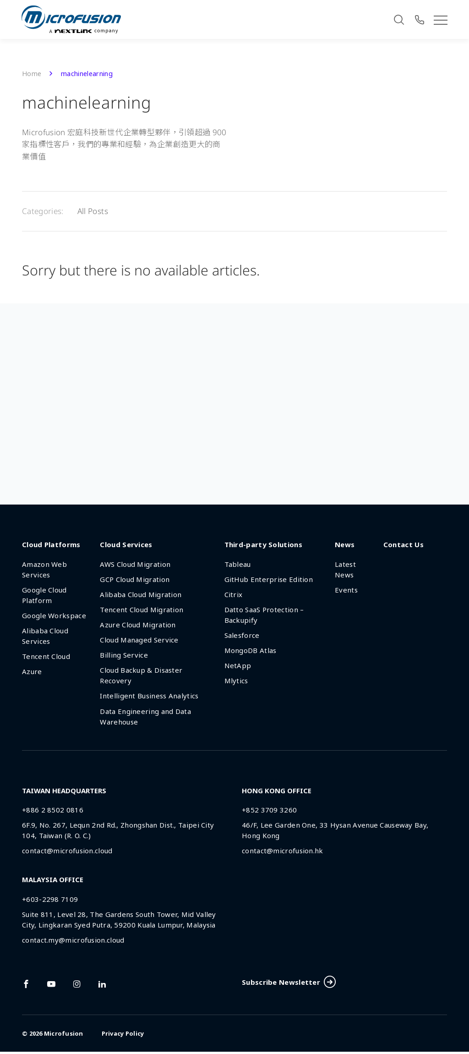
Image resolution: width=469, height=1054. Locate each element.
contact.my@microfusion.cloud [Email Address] (73, 940)
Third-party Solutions (263, 544)
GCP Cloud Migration (134, 579)
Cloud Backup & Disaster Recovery (141, 676)
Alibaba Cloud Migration (140, 594)
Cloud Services (126, 544)
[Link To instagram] (77, 984)
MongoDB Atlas (250, 650)
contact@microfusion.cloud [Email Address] (67, 851)
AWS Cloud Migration (135, 564)
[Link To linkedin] (102, 984)
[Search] (399, 20)
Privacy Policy (123, 1036)
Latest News (345, 570)
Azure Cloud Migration (137, 625)
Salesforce (242, 635)
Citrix (233, 594)
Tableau (237, 564)
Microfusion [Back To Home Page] (63, 1036)
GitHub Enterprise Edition (268, 579)
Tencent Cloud (46, 656)
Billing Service (124, 655)
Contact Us (403, 544)
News (344, 544)
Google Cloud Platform (44, 595)
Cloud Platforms (51, 544)
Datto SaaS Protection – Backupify (264, 615)
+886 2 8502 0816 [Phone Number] (52, 810)
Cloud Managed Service (139, 640)
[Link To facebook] (26, 984)
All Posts (92, 211)
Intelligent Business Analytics (149, 696)
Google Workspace (54, 615)
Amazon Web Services (44, 570)
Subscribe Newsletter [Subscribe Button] (288, 983)
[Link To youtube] (51, 984)
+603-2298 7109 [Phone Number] (50, 899)
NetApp (237, 665)
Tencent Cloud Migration (141, 610)
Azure (32, 672)
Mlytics (236, 681)
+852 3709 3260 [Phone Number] (269, 810)
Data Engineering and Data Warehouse (145, 717)
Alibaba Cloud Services (45, 636)
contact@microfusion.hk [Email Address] (282, 851)
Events (346, 590)
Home (31, 74)
